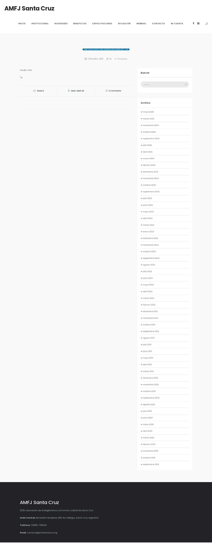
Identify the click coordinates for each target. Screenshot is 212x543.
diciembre (151, 172)
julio (148, 145)
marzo (149, 119)
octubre (150, 132)
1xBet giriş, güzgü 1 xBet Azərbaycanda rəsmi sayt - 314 (106, 49)
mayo (148, 112)
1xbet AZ (80, 91)
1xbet (73, 91)
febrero (149, 165)
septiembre (152, 139)
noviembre (151, 125)
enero (148, 232)
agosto (149, 265)
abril (148, 152)
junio (148, 205)
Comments (122, 59)
